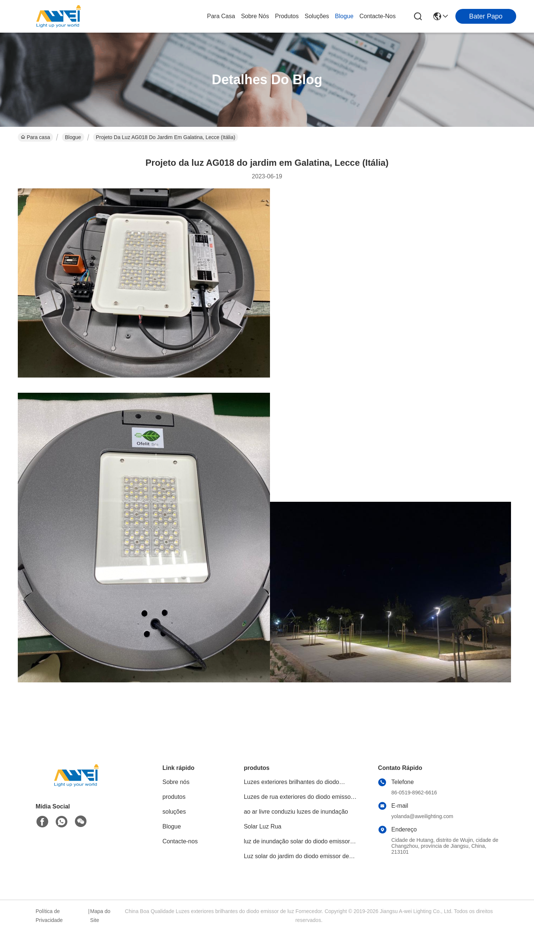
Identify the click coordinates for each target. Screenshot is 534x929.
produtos (287, 16)
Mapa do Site (100, 915)
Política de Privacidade (49, 915)
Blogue (344, 16)
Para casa (221, 16)
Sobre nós (255, 16)
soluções (317, 16)
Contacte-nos (377, 16)
